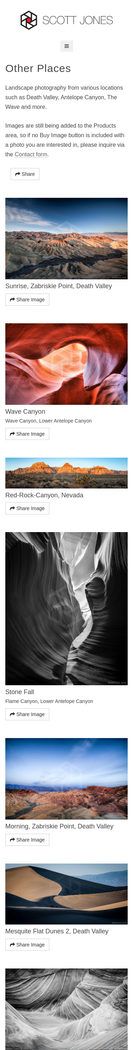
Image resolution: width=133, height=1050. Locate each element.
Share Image (27, 299)
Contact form (31, 154)
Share (25, 174)
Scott (67, 20)
